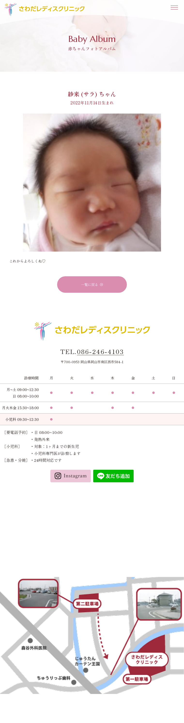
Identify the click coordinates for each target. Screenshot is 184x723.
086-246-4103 (100, 351)
